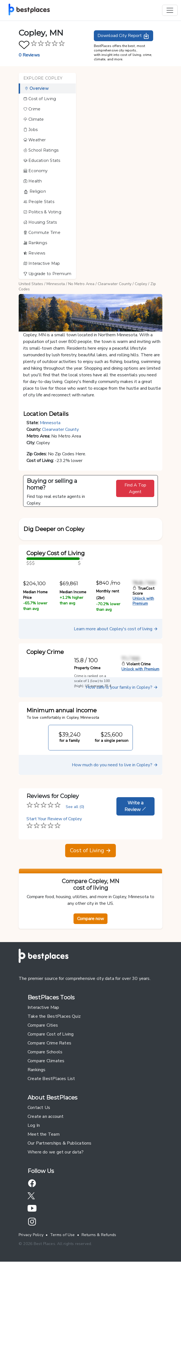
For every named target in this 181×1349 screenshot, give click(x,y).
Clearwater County (114, 283)
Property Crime (87, 748)
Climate (33, 119)
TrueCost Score (143, 671)
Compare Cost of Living (51, 1115)
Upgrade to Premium (47, 273)
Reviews (34, 253)
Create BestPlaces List (51, 1159)
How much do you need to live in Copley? (115, 845)
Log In (34, 1206)
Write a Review (135, 887)
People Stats (38, 201)
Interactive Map (41, 263)
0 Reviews (29, 55)
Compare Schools (45, 1133)
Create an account (46, 1197)
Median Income (73, 672)
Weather (34, 139)
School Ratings (40, 150)
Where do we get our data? (56, 1233)
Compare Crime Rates (49, 1124)
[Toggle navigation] (170, 10)
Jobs (30, 129)
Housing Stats (40, 222)
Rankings (35, 242)
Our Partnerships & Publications (60, 1224)
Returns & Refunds (99, 1315)
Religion (34, 191)
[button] (90, 553)
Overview (36, 88)
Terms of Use (62, 1315)
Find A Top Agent (135, 488)
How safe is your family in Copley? (122, 768)
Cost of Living (39, 98)
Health (32, 181)
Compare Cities (43, 1106)
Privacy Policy (31, 1315)
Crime (31, 109)
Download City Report (123, 36)
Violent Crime (136, 744)
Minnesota (56, 283)
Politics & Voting (42, 211)
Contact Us (39, 1188)
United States (31, 283)
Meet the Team (44, 1215)
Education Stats (41, 160)
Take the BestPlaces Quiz (54, 1097)
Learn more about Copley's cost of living (116, 709)
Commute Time (41, 232)
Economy (35, 170)
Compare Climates (46, 1141)
